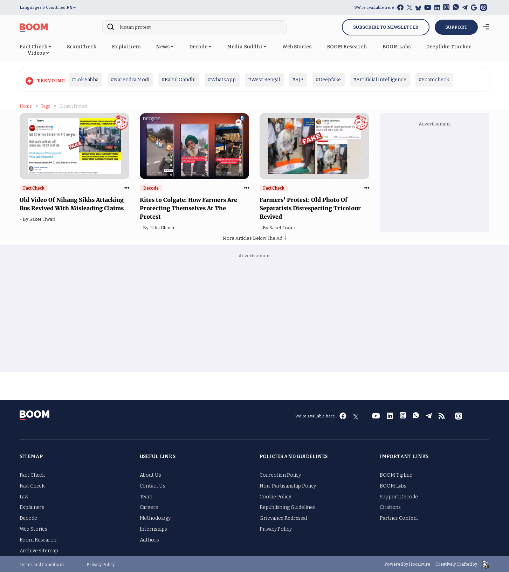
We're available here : (374, 7)
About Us (150, 474)
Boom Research (38, 539)
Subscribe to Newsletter (385, 27)
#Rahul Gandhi (178, 80)
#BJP (297, 80)
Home (26, 105)
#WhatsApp (222, 80)
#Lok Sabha (85, 80)
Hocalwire (419, 563)
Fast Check (32, 485)
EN (71, 7)
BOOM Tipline (396, 474)
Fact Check (35, 47)
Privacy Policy (275, 528)
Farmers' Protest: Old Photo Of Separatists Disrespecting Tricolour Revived (310, 207)
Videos (38, 53)
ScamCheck (81, 47)
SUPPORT (456, 27)
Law (24, 496)
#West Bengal (264, 80)
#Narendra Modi (130, 80)
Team (146, 496)
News (165, 47)
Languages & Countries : (43, 7)
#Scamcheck (434, 80)
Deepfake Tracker (448, 47)
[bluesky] (418, 8)
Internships (153, 528)
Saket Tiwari (43, 218)
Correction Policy (280, 474)
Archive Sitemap (39, 550)
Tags (45, 105)
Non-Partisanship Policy (288, 485)
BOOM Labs (397, 47)
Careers (149, 507)
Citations (390, 507)
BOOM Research (347, 47)
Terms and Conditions (42, 563)
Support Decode (399, 496)
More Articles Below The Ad (254, 237)
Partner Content (399, 517)
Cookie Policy (275, 496)
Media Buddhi (247, 47)
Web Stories (296, 47)
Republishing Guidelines (287, 507)
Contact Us (153, 485)
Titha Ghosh (163, 226)
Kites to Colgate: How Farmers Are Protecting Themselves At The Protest (188, 207)
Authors (149, 539)
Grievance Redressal (283, 517)
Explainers (126, 47)
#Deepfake (328, 80)
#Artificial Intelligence (379, 80)
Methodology (155, 517)
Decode (200, 47)
